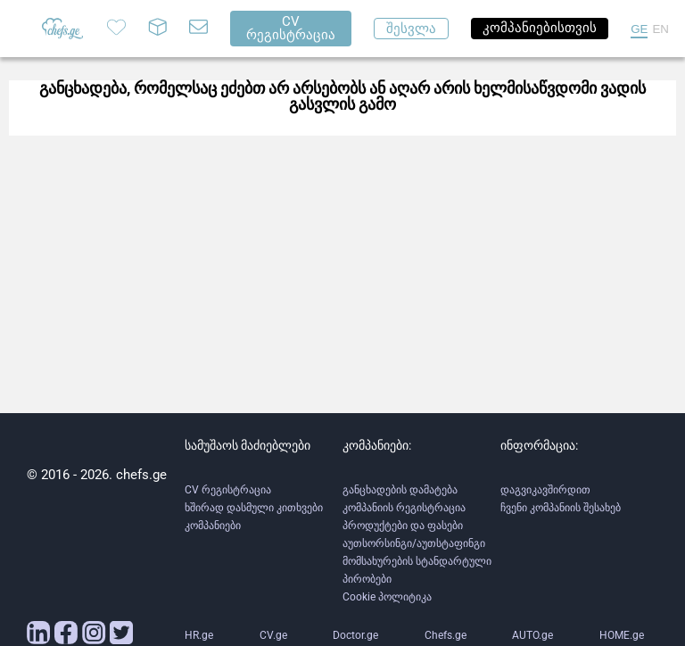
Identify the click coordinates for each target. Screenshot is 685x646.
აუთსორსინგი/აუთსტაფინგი (413, 543)
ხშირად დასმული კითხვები (254, 507)
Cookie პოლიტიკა (387, 597)
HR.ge (199, 635)
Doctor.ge (355, 635)
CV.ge (273, 635)
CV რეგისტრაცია (228, 490)
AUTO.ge (532, 635)
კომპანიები (213, 525)
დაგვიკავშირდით (545, 490)
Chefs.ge (445, 635)
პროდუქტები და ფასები (402, 525)
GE (639, 29)
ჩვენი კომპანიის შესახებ (560, 507)
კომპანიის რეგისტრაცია (404, 507)
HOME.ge (621, 635)
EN (660, 29)
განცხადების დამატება (400, 490)
